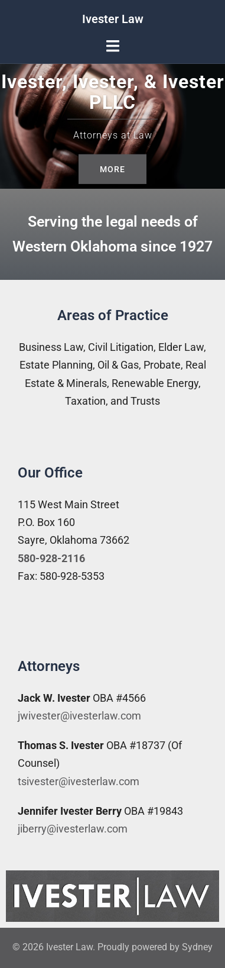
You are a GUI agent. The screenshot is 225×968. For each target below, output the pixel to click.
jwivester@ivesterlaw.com (79, 715)
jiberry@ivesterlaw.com (73, 828)
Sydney (197, 947)
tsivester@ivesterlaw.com (78, 781)
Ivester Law (113, 19)
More (112, 168)
